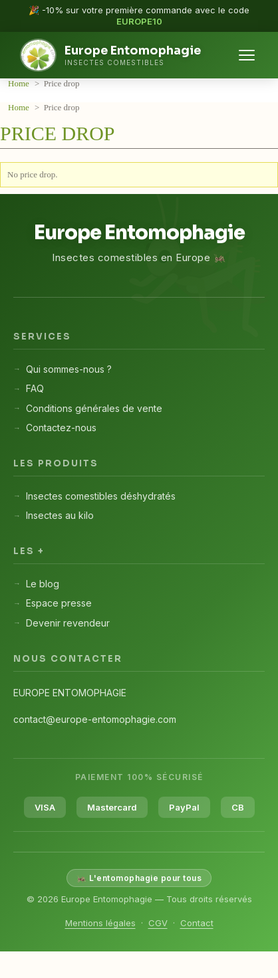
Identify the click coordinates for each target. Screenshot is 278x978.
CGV (158, 923)
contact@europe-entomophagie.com (94, 719)
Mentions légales (100, 923)
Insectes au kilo (60, 515)
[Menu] (246, 55)
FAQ (35, 388)
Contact (196, 923)
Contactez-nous (61, 427)
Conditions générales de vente (94, 408)
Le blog (42, 583)
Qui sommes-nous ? (69, 369)
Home (19, 83)
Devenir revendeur (68, 623)
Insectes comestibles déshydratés (101, 496)
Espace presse (59, 603)
